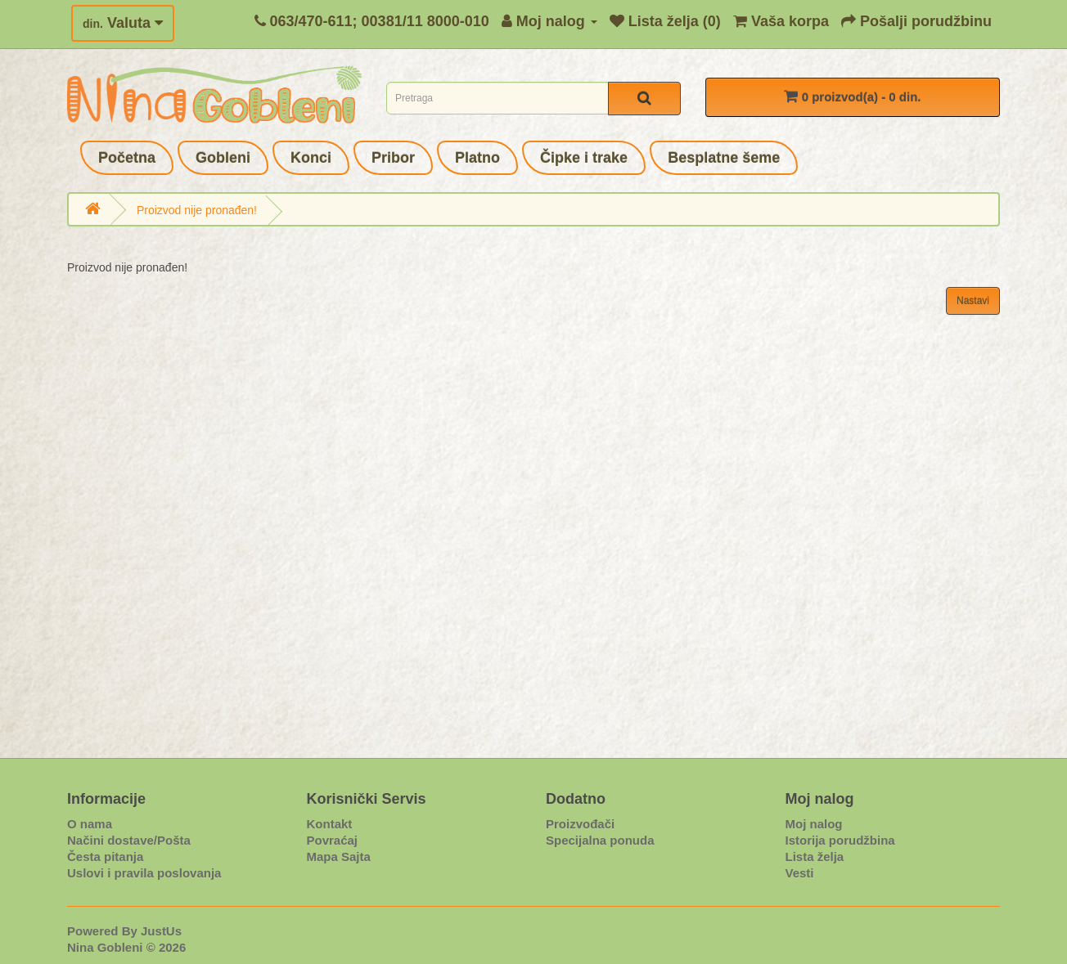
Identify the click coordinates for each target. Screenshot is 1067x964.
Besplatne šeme (724, 158)
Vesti (800, 873)
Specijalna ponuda (600, 840)
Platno (477, 158)
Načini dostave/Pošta (129, 840)
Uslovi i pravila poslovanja (144, 873)
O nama (89, 824)
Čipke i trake (584, 158)
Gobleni (223, 158)
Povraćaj (332, 840)
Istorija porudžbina (840, 840)
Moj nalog (814, 824)
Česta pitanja (105, 856)
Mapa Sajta (339, 856)
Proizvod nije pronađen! (197, 210)
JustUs (161, 931)
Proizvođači (580, 824)
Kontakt (330, 824)
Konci (310, 158)
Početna (126, 158)
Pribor (393, 158)
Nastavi (973, 301)
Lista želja (815, 856)
